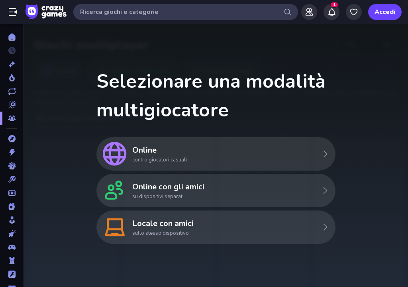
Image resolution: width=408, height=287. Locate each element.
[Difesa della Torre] (12, 260)
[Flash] (12, 274)
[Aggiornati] (12, 91)
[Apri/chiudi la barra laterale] (12, 12)
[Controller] (12, 247)
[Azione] (12, 152)
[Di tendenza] (12, 78)
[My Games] (354, 12)
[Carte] (12, 206)
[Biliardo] (12, 179)
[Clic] (12, 233)
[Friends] (309, 12)
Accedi (385, 12)
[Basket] (12, 166)
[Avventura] (12, 138)
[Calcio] (12, 193)
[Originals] (12, 105)
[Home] (12, 37)
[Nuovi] (12, 64)
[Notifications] (331, 12)
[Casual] (12, 220)
